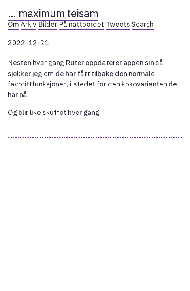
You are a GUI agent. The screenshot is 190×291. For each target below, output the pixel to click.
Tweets (118, 24)
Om (13, 24)
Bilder (47, 24)
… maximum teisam (53, 13)
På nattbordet (81, 24)
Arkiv (28, 24)
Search (143, 24)
